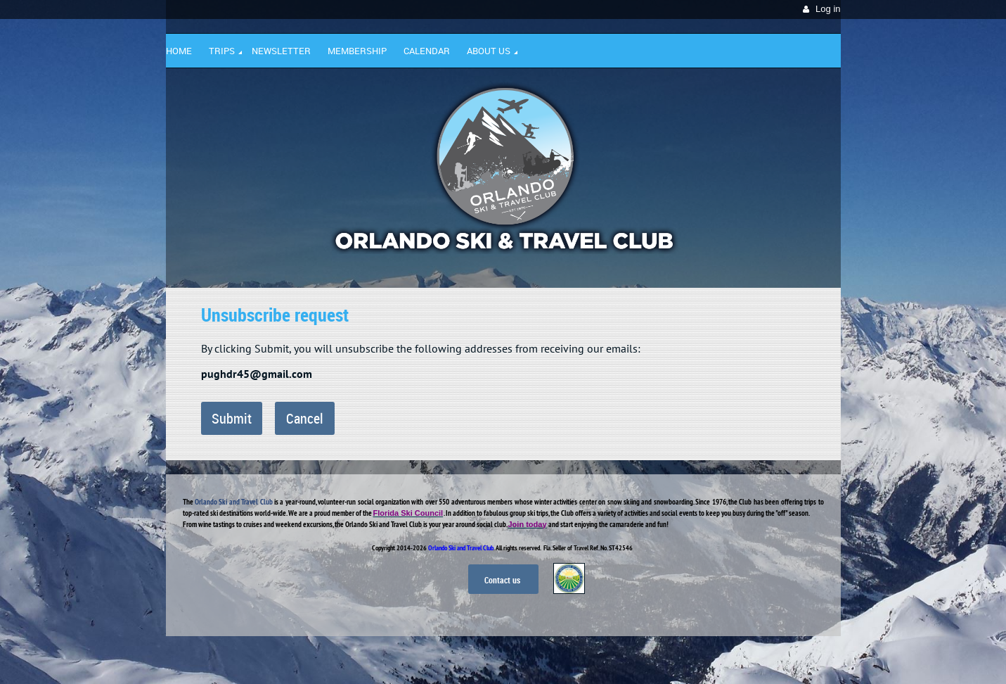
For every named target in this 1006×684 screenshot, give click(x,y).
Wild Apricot (719, 656)
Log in (827, 9)
